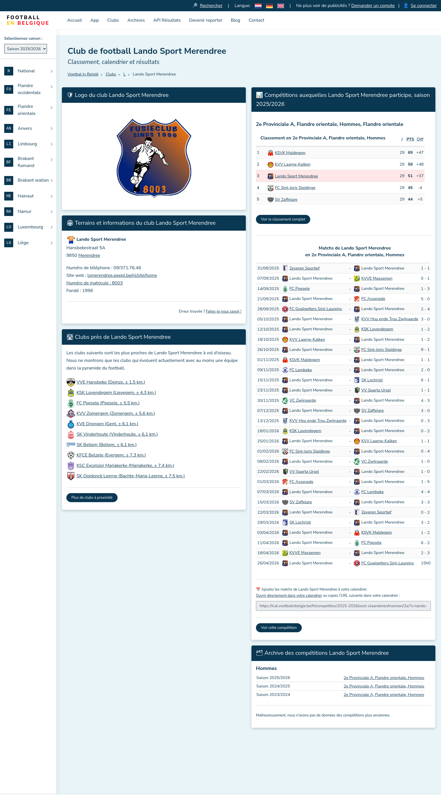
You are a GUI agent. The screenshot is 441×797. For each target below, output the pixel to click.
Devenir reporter (205, 20)
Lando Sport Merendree (296, 176)
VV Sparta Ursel (376, 390)
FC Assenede (373, 298)
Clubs (113, 20)
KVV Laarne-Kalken (292, 164)
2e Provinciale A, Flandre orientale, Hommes (384, 677)
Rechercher (211, 6)
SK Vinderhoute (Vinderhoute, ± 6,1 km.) (117, 434)
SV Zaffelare (286, 199)
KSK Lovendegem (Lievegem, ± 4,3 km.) (116, 392)
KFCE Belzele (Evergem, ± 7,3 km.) (111, 455)
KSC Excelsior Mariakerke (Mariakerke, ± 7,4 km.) (125, 465)
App (94, 20)
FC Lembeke (300, 370)
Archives (136, 20)
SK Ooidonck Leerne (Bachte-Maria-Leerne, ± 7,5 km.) (130, 476)
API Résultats (167, 20)
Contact (256, 20)
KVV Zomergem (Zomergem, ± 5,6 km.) (115, 413)
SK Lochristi (372, 380)
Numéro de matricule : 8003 (94, 283)
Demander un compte (373, 6)
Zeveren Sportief (304, 268)
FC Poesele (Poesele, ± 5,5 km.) (108, 403)
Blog (235, 20)
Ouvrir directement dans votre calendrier (289, 595)
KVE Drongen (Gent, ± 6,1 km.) (107, 424)
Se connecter (424, 6)
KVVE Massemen (376, 278)
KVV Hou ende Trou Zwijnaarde (389, 319)
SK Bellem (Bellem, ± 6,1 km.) (106, 445)
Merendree (89, 255)
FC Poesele (299, 288)
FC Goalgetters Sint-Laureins (315, 308)
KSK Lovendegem (377, 329)
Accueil (74, 20)
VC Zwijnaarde (302, 400)
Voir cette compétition (279, 627)
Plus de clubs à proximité (91, 497)
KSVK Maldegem (290, 152)
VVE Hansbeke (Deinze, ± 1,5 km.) (110, 382)
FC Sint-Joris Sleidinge (295, 187)
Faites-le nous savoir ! (223, 311)
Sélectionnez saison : (23, 38)
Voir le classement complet (283, 219)
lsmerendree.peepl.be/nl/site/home (122, 275)
